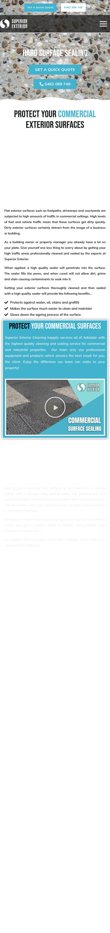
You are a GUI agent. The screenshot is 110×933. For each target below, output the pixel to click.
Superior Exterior (16, 259)
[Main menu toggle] (103, 24)
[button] (40, 7)
